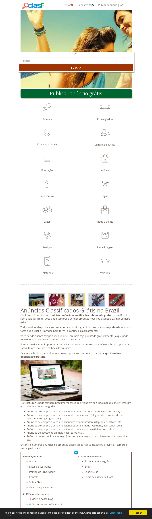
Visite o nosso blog (41, 499)
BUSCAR (76, 67)
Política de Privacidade (42, 472)
